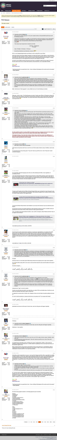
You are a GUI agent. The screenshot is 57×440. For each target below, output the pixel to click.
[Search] (48, 6)
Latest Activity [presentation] (7, 27)
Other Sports (39, 10)
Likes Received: (4, 42)
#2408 (54, 230)
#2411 (54, 304)
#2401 (54, 32)
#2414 (54, 353)
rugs (6, 251)
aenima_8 (6, 175)
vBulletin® (51, 438)
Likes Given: (4, 43)
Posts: (3, 83)
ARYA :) (6, 112)
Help (41, 434)
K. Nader (20, 243)
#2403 (54, 93)
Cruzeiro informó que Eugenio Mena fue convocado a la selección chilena (33, 196)
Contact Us (46, 10)
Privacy (50, 434)
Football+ (24, 10)
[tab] (2, 27)
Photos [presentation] (13, 27)
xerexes (5, 160)
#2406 (54, 156)
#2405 (54, 141)
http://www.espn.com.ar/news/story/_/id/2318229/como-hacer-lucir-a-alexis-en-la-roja (37, 183)
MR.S (6, 337)
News (2, 10)
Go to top (54, 434)
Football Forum (16, 10)
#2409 (54, 247)
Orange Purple (4, 434)
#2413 (54, 333)
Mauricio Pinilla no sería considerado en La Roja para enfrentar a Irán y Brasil (34, 216)
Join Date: (3, 41)
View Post (26, 34)
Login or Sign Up (52, 0)
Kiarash (5, 79)
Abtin (6, 323)
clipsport (6, 145)
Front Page (38, 434)
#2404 (54, 108)
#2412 (54, 319)
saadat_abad (6, 97)
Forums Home (8, 10)
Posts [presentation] (3, 27)
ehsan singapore (6, 308)
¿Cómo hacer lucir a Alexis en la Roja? (26, 182)
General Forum (31, 10)
